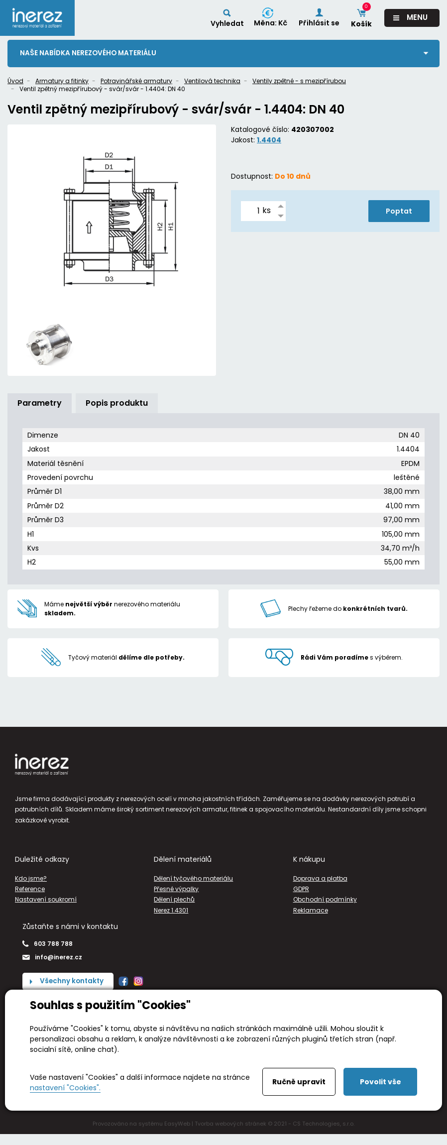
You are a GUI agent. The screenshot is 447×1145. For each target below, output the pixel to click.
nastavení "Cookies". (65, 1088)
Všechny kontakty (73, 982)
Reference (30, 889)
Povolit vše (380, 1082)
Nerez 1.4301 (171, 910)
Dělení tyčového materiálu (193, 878)
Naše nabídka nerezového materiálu (89, 53)
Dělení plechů (174, 900)
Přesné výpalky (176, 889)
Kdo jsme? (31, 878)
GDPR (301, 889)
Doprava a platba (320, 878)
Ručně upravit (299, 1082)
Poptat (399, 211)
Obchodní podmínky (325, 900)
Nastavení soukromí (46, 900)
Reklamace (310, 910)
